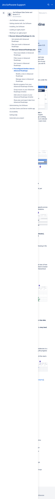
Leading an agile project (17, 30)
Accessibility (14, 112)
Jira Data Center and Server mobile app (22, 108)
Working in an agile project (18, 33)
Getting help (13, 115)
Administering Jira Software (19, 105)
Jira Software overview (17, 20)
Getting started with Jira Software (20, 23)
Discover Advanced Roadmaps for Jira (22, 36)
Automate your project (17, 118)
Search (48, 4)
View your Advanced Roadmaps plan (24, 50)
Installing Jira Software (17, 26)
